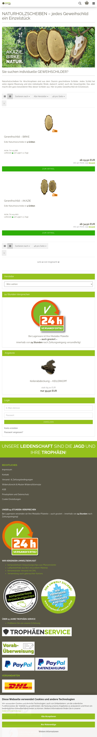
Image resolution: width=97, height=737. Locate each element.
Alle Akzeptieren (48, 716)
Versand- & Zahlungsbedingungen (17, 479)
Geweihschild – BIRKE (17, 136)
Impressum (7, 469)
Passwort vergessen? (13, 432)
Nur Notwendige (48, 724)
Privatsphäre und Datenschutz (15, 494)
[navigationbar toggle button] (93, 3)
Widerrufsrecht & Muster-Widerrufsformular (21, 484)
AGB (4, 489)
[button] (5, 96)
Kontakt (5, 475)
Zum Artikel (48, 169)
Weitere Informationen (48, 731)
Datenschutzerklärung (11, 711)
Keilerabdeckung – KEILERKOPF (48, 381)
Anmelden (48, 422)
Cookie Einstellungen (11, 499)
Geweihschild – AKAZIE (17, 200)
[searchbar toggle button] (80, 3)
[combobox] (22, 96)
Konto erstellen (11, 428)
